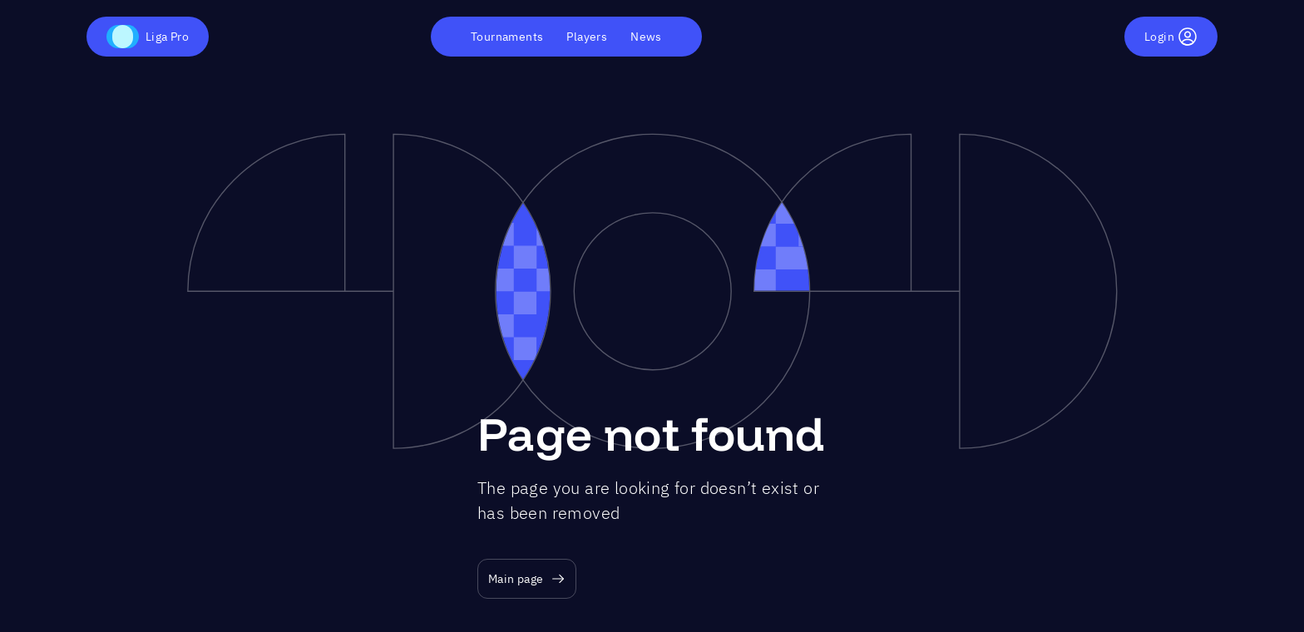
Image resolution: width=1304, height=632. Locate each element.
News (646, 36)
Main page (527, 579)
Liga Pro (147, 36)
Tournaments (507, 36)
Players (586, 36)
